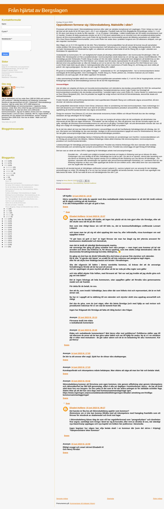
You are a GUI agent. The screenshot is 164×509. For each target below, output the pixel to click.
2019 (6, 225)
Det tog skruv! (9, 191)
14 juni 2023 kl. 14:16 (82, 196)
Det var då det (7, 75)
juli (7, 177)
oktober (8, 171)
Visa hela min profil (9, 122)
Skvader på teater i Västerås (14, 205)
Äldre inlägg (157, 499)
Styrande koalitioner (90, 183)
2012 (6, 240)
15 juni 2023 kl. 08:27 (95, 408)
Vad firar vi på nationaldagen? (14, 201)
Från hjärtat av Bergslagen (37, 10)
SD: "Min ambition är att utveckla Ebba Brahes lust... (21, 199)
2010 (6, 244)
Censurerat (6, 74)
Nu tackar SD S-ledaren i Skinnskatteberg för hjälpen (22, 185)
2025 (6, 161)
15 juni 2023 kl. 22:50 (80, 444)
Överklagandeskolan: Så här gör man (15, 68)
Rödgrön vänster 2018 (9, 70)
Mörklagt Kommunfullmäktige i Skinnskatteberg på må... (23, 195)
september (9, 173)
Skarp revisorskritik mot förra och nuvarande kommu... (22, 197)
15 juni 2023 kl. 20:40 (87, 330)
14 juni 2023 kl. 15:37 (95, 216)
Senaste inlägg (62, 499)
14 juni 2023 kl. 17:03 (80, 353)
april (7, 211)
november (9, 169)
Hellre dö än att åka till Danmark (15, 203)
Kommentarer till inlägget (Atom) (82, 503)
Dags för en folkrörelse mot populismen (15, 67)
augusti (8, 175)
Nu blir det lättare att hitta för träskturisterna (19, 187)
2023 (6, 165)
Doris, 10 (8, 181)
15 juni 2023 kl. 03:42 (80, 381)
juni (7, 179)
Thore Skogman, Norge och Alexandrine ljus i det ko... (22, 207)
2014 (6, 236)
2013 (6, 238)
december (9, 167)
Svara (65, 207)
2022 (6, 219)
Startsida (110, 499)
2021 (6, 221)
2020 (6, 223)
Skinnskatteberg (78, 183)
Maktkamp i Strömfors (9, 77)
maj (7, 209)
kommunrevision (67, 183)
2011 (6, 242)
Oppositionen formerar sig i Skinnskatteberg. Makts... (22, 189)
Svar (68, 212)
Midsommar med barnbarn (13, 183)
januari (8, 216)
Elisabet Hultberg (77, 216)
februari (8, 215)
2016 (6, 232)
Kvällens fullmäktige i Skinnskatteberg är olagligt (20, 193)
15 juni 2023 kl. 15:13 (87, 317)
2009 (6, 246)
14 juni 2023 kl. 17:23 (80, 367)
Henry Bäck (20, 87)
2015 (6, 234)
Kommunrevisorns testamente (12, 72)
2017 (6, 229)
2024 (6, 163)
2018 (6, 227)
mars (8, 213)
